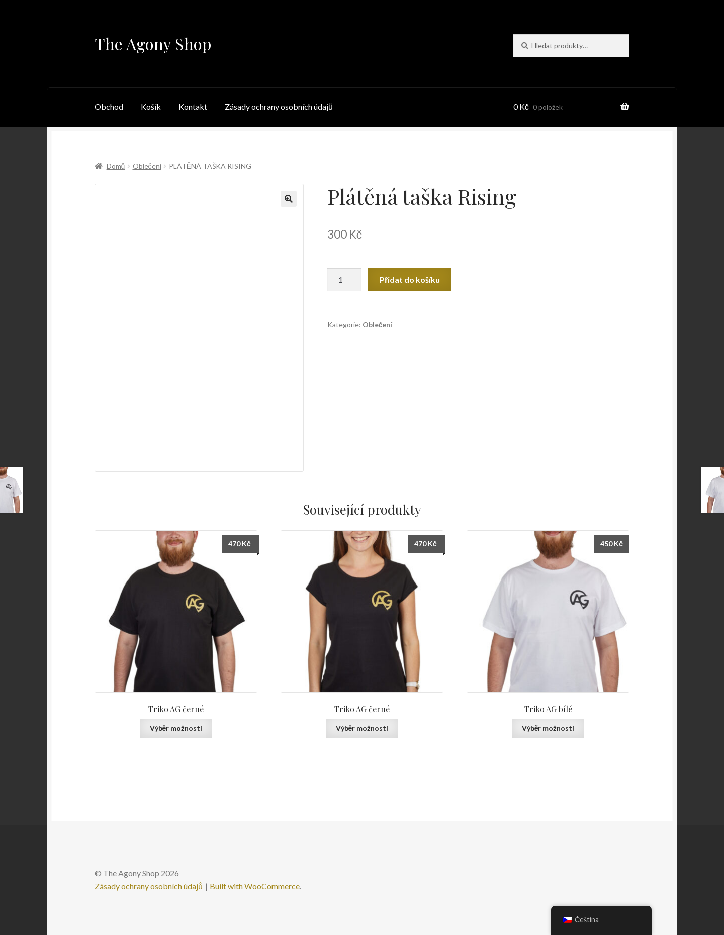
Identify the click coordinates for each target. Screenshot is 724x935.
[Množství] (344, 279)
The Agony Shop (153, 43)
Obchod (109, 106)
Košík (151, 106)
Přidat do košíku (410, 279)
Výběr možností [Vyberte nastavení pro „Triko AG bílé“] (548, 728)
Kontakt (192, 106)
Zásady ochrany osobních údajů (279, 106)
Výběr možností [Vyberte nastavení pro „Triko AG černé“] (176, 728)
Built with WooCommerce (255, 886)
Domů (116, 166)
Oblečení (147, 166)
